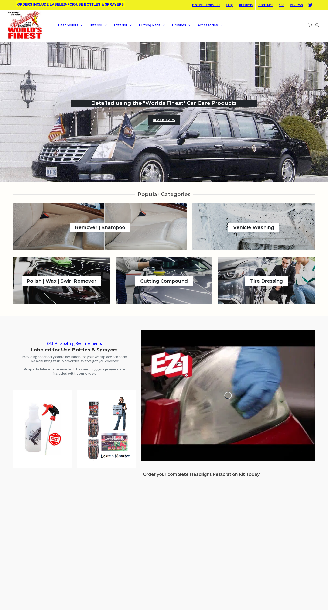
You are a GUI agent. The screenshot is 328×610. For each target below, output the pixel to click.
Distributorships (206, 5)
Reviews (296, 5)
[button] (160, 175)
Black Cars (164, 120)
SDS (281, 5)
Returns (246, 5)
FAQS (229, 5)
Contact (265, 5)
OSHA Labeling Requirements (74, 343)
